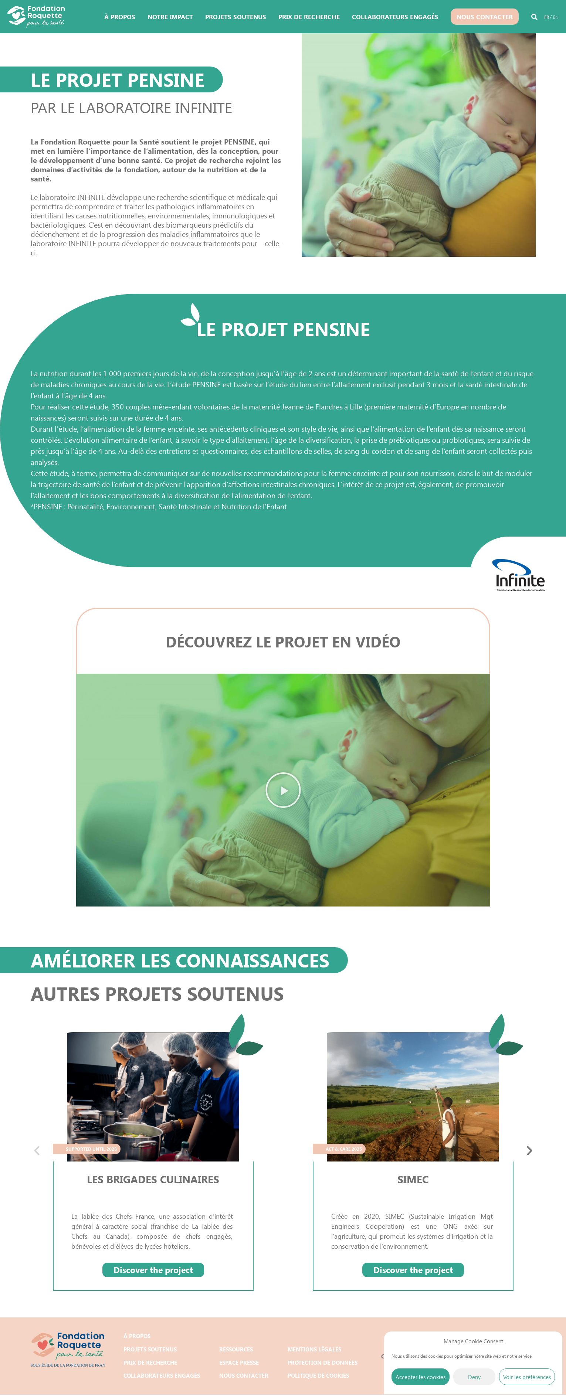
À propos (119, 17)
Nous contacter (485, 17)
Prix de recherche (309, 17)
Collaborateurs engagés (395, 17)
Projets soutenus (235, 17)
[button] (534, 18)
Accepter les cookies (420, 1377)
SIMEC (413, 1178)
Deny (474, 1377)
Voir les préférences (527, 1377)
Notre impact (170, 17)
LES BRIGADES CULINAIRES (153, 1178)
